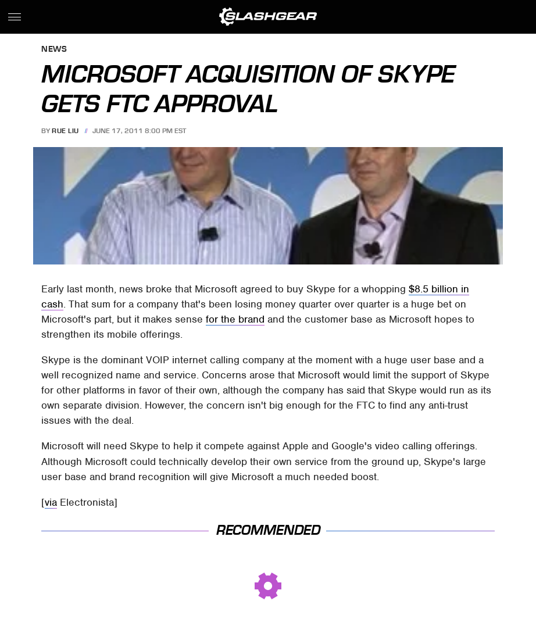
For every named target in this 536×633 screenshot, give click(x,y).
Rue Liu (65, 131)
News (54, 49)
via (51, 502)
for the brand (235, 319)
